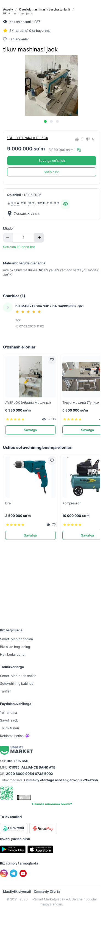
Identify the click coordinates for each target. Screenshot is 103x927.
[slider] (29, 311)
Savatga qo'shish (51, 160)
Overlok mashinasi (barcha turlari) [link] (44, 9)
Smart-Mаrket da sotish (18, 676)
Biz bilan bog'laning (15, 647)
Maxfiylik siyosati (17, 891)
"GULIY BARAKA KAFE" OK (27, 138)
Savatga (30, 430)
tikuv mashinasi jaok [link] (17, 13)
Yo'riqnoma (8, 712)
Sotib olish (52, 172)
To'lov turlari (9, 728)
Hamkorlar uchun (13, 654)
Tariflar (5, 691)
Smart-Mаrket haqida (16, 639)
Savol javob (9, 720)
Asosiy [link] (8, 9)
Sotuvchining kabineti (17, 683)
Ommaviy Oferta (47, 891)
